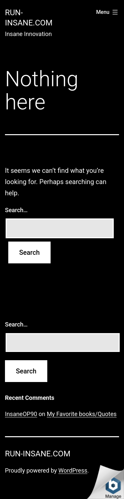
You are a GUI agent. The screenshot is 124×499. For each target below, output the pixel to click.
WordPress (73, 470)
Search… (16, 210)
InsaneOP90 (21, 413)
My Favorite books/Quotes (82, 413)
